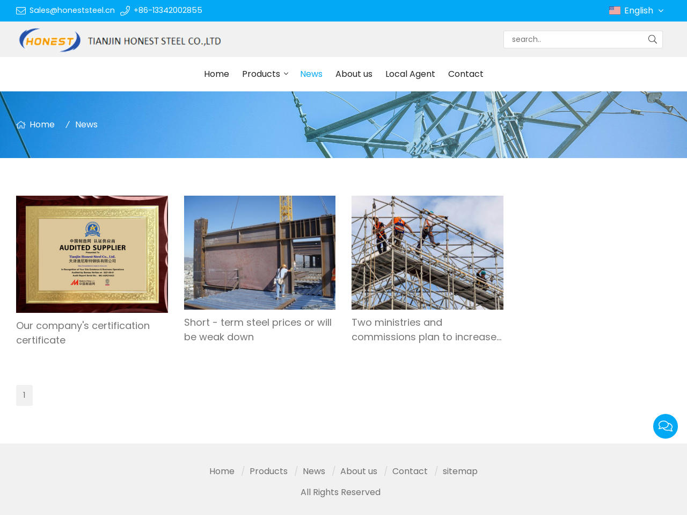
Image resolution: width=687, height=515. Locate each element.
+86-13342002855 (168, 10)
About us (353, 74)
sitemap (460, 471)
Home (216, 74)
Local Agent (410, 74)
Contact (466, 74)
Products (261, 74)
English (645, 10)
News (311, 74)
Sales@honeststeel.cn (72, 10)
